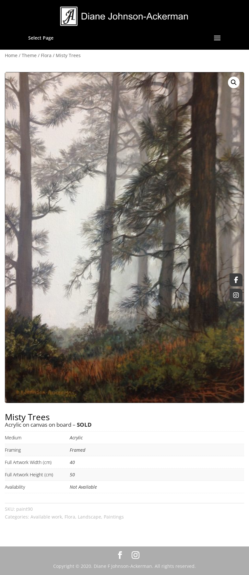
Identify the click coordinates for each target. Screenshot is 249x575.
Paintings (114, 517)
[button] (234, 82)
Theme (29, 55)
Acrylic (76, 437)
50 (72, 474)
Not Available (83, 487)
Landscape (89, 517)
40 (72, 462)
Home (11, 55)
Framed (77, 450)
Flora (46, 55)
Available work (46, 517)
